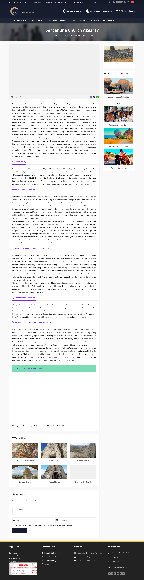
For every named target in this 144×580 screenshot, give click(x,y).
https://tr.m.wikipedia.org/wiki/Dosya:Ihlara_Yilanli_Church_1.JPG (38, 426)
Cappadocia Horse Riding (118, 125)
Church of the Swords (83, 482)
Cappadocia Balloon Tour (118, 146)
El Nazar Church (25, 482)
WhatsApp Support (128, 11)
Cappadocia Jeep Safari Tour (119, 97)
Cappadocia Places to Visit (66, 35)
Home (52, 35)
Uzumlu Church (83, 460)
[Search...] (101, 2)
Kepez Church (54, 482)
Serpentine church (23, 221)
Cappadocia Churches (86, 35)
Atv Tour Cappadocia (119, 168)
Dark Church (54, 460)
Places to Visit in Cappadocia (119, 65)
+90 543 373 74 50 (74, 11)
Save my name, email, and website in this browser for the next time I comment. (44, 525)
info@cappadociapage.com (101, 11)
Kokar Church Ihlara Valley (25, 460)
